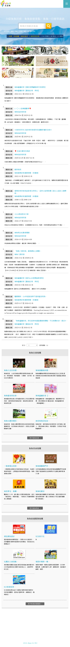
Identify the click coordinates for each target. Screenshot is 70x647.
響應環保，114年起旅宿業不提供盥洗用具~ (30, 296)
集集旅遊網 (5, 4)
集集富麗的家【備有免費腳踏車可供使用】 (30, 87)
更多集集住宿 (35, 438)
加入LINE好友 (43, 642)
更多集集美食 (35, 508)
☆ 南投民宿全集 (34, 36)
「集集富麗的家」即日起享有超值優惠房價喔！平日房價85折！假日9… (41, 321)
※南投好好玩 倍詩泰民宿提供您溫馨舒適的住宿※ (33, 130)
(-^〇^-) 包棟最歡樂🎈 (22, 108)
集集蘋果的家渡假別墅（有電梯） (27, 173)
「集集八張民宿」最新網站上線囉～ (27, 251)
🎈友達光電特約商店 (22, 151)
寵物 (25, 31)
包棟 (16, 31)
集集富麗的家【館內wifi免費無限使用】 (29, 278)
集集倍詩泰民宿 (20, 112)
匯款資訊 (17, 169)
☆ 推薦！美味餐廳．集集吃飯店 (17, 36)
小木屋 (21, 31)
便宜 (12, 31)
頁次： (24, 346)
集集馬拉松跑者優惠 (22, 233)
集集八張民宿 (19, 254)
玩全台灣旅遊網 (33, 638)
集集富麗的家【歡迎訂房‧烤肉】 (27, 91)
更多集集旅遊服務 (35, 604)
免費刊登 (28, 640)
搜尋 (48, 26)
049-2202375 (32, 642)
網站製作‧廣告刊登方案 (40, 640)
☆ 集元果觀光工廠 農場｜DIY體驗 (52, 36)
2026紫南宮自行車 (21, 214)
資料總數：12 (43, 346)
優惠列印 (32, 31)
